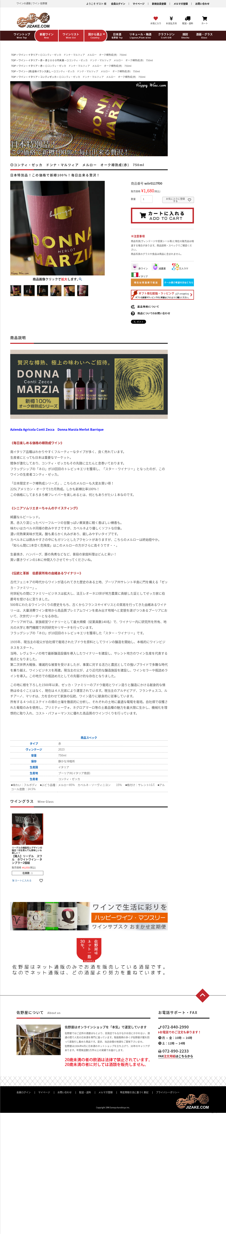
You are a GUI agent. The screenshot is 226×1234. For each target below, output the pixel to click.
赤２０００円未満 (54, 60)
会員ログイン (118, 4)
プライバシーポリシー (168, 1092)
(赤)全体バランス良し (39, 71)
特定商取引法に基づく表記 (134, 1092)
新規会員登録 (159, 4)
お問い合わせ (202, 4)
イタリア (33, 55)
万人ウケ (180, 268)
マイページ (138, 4)
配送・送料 (85, 1092)
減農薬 (159, 268)
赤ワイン (139, 268)
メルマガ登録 (181, 4)
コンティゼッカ (48, 77)
